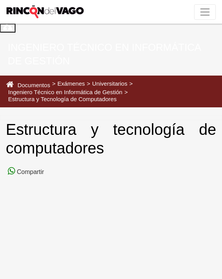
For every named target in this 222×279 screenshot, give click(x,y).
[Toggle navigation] (205, 12)
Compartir (29, 172)
